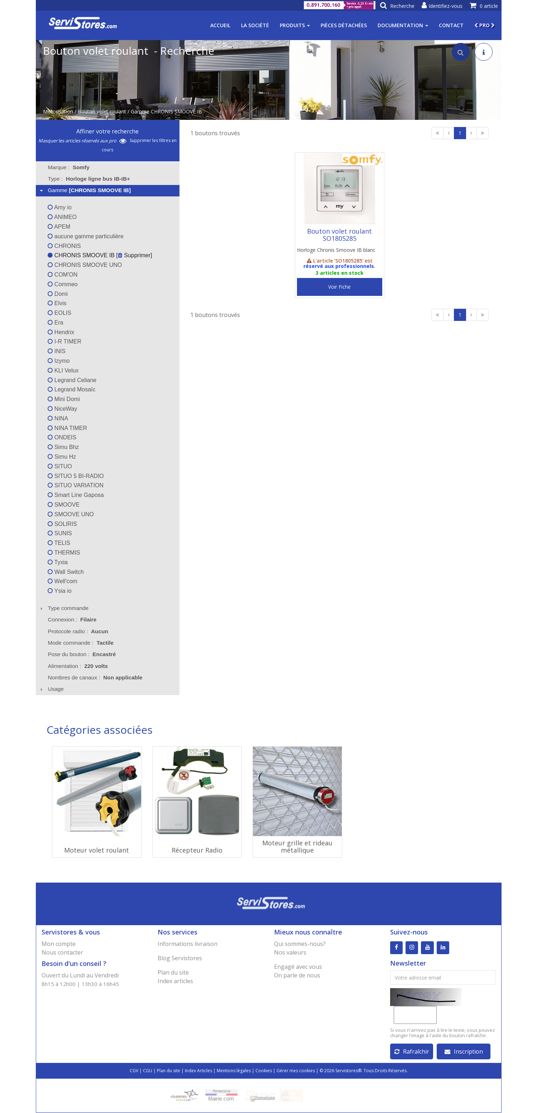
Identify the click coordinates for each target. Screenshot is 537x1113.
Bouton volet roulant (102, 111)
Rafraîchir (411, 1052)
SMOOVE (64, 505)
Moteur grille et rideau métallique (297, 846)
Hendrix (61, 332)
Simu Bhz (63, 447)
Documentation (403, 25)
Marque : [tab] (68, 167)
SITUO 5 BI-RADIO (76, 476)
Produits (295, 25)
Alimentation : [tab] (78, 666)
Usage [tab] (51, 689)
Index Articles (198, 1071)
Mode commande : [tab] (81, 643)
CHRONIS (64, 246)
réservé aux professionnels (338, 266)
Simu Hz (62, 457)
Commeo (62, 284)
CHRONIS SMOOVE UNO (85, 265)
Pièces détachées (344, 25)
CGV (134, 1071)
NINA (58, 418)
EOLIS (59, 313)
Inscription (464, 1052)
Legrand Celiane (72, 380)
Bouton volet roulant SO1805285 (339, 235)
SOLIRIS (62, 524)
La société (255, 25)
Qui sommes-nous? (300, 944)
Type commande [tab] (63, 608)
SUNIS (60, 533)
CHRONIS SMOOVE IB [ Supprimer (99, 255)
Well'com (62, 581)
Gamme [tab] (84, 190)
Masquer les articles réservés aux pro (82, 140)
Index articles (175, 981)
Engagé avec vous (298, 967)
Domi (58, 294)
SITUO (60, 466)
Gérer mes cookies (296, 1071)
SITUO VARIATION (76, 485)
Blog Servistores (180, 958)
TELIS (59, 543)
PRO (484, 25)
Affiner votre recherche (107, 131)
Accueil (220, 25)
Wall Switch (66, 572)
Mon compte (59, 944)
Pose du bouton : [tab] (82, 654)
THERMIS (64, 553)
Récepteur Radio (197, 850)
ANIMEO (62, 217)
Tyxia (58, 562)
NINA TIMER (67, 428)
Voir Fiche (339, 286)
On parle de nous (297, 975)
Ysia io (59, 591)
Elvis (57, 303)
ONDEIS (62, 437)
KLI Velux (63, 370)
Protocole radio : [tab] (78, 631)
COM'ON (62, 275)
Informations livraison (187, 944)
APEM (59, 227)
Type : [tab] (89, 179)
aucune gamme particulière (85, 236)
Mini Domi (64, 399)
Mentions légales (234, 1071)
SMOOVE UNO (71, 514)
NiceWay (62, 409)
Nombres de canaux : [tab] (95, 677)
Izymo (58, 361)
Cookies (263, 1071)
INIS (57, 351)
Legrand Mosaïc (71, 389)
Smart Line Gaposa (76, 495)
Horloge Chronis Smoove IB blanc (336, 249)
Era (55, 322)
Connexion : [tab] (72, 619)
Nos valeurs (290, 952)
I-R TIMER (64, 341)
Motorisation (58, 111)
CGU (147, 1071)
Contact (451, 25)
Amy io (59, 207)
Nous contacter (62, 952)
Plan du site (173, 972)
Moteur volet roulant (96, 850)
